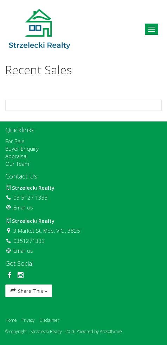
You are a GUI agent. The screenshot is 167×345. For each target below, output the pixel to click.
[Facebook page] (10, 275)
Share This (28, 290)
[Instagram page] (20, 275)
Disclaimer (49, 320)
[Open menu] (151, 29)
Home (11, 320)
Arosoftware (111, 331)
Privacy (28, 320)
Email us (23, 207)
